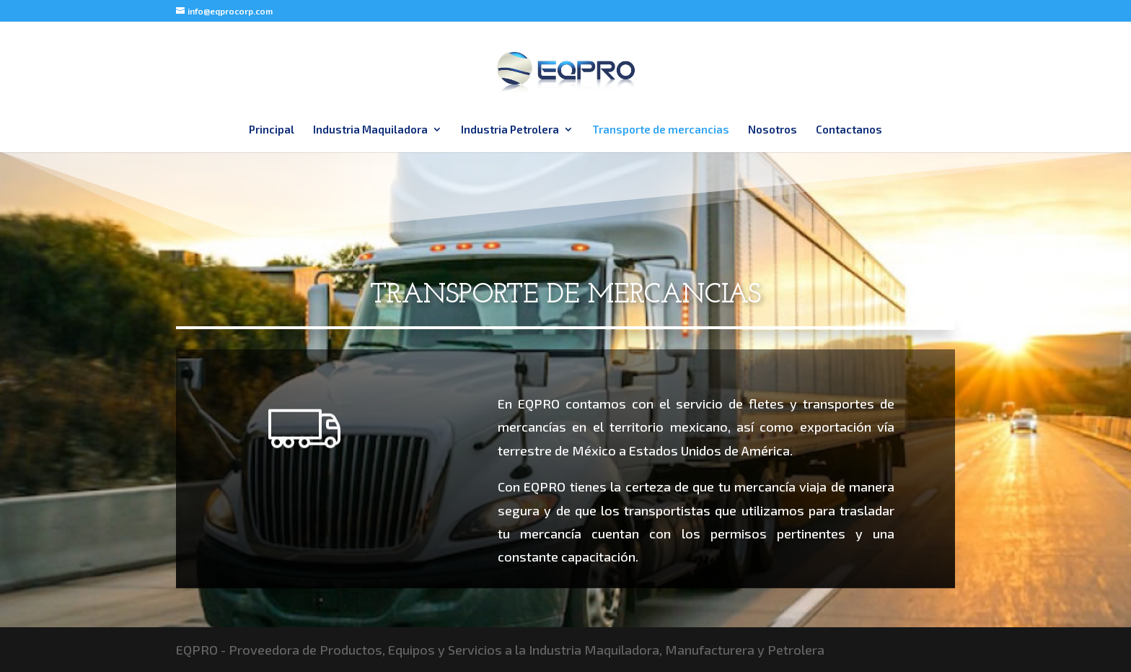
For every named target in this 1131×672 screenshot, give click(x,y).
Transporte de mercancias (660, 130)
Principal (271, 130)
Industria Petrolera (510, 130)
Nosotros (772, 130)
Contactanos (849, 130)
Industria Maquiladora (370, 130)
